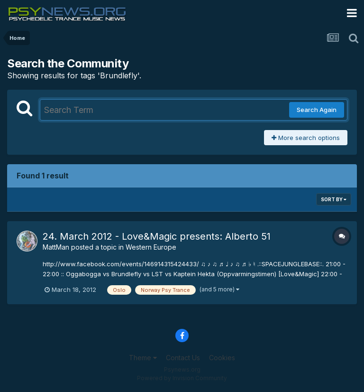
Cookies (222, 358)
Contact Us (183, 358)
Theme (143, 358)
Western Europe (151, 247)
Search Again (317, 109)
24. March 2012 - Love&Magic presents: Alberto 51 (157, 236)
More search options (306, 137)
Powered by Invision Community (182, 378)
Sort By (333, 199)
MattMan (56, 247)
